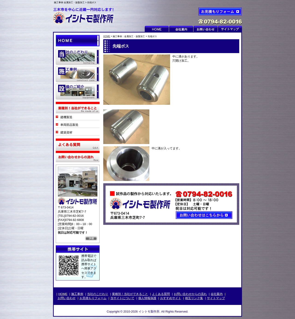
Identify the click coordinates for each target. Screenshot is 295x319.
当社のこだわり (97, 294)
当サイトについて (122, 298)
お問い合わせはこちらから (171, 204)
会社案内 (181, 29)
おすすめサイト (170, 298)
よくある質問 (78, 144)
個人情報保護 (147, 298)
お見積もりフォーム (214, 15)
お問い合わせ (206, 29)
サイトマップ (230, 29)
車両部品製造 (69, 124)
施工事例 (77, 294)
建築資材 (66, 132)
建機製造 (66, 117)
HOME (157, 29)
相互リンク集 (194, 298)
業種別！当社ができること (130, 294)
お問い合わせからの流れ (78, 156)
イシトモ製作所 (85, 15)
